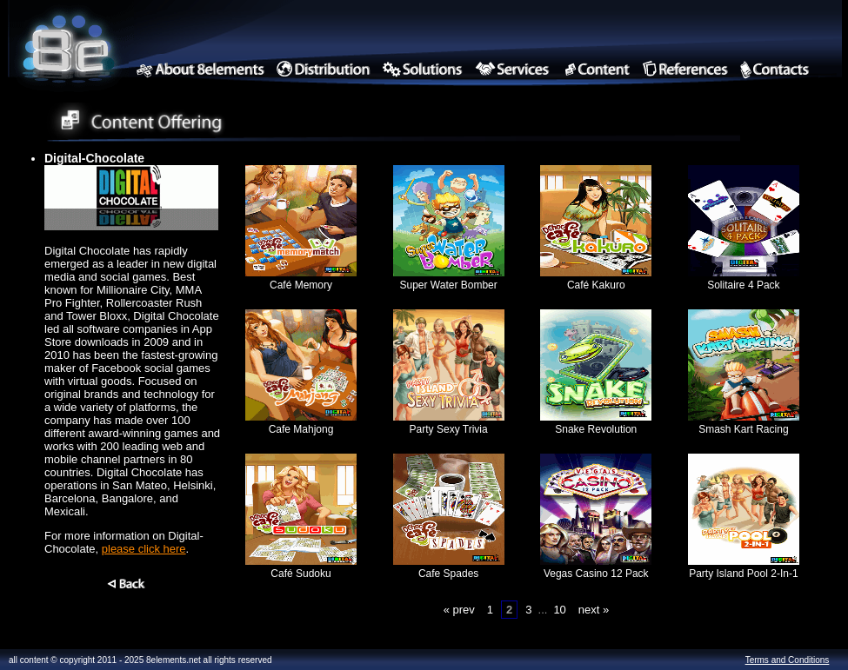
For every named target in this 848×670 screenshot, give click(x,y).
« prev (459, 609)
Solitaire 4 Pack (743, 279)
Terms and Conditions (787, 660)
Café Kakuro (595, 279)
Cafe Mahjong (301, 423)
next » (593, 609)
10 (559, 609)
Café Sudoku (301, 567)
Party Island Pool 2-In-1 (743, 567)
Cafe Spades (448, 567)
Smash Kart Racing (743, 423)
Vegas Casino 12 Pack (595, 567)
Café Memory (301, 279)
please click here (144, 548)
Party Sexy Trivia (448, 423)
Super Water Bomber (448, 279)
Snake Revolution (595, 423)
